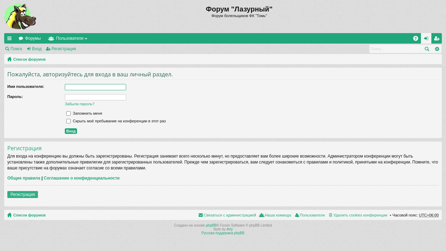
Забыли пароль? (79, 104)
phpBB (211, 225)
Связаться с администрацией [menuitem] (230, 215)
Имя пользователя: (25, 86)
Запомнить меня (84, 113)
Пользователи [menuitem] (312, 215)
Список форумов (29, 59)
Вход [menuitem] (427, 40)
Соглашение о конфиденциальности (82, 178)
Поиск (16, 48)
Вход (36, 48)
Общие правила (23, 178)
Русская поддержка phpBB (222, 233)
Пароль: (15, 96)
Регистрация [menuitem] (438, 40)
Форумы (33, 38)
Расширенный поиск (436, 49)
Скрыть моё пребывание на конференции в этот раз (116, 121)
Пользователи (69, 38)
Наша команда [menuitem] (278, 215)
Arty (229, 229)
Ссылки (11, 40)
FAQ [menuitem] (418, 40)
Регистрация (64, 48)
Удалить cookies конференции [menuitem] (360, 215)
